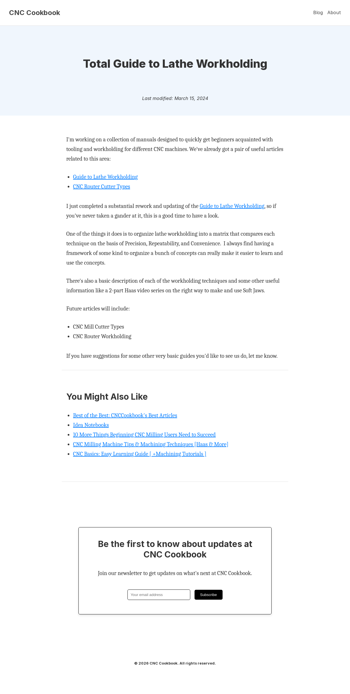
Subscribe (208, 595)
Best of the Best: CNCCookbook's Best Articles (125, 415)
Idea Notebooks (91, 425)
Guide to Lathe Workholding (105, 177)
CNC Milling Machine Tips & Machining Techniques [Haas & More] (151, 444)
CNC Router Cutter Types (101, 186)
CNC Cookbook (34, 12)
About (334, 12)
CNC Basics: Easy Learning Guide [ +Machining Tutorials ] (139, 454)
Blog (318, 12)
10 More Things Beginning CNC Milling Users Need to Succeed (144, 434)
